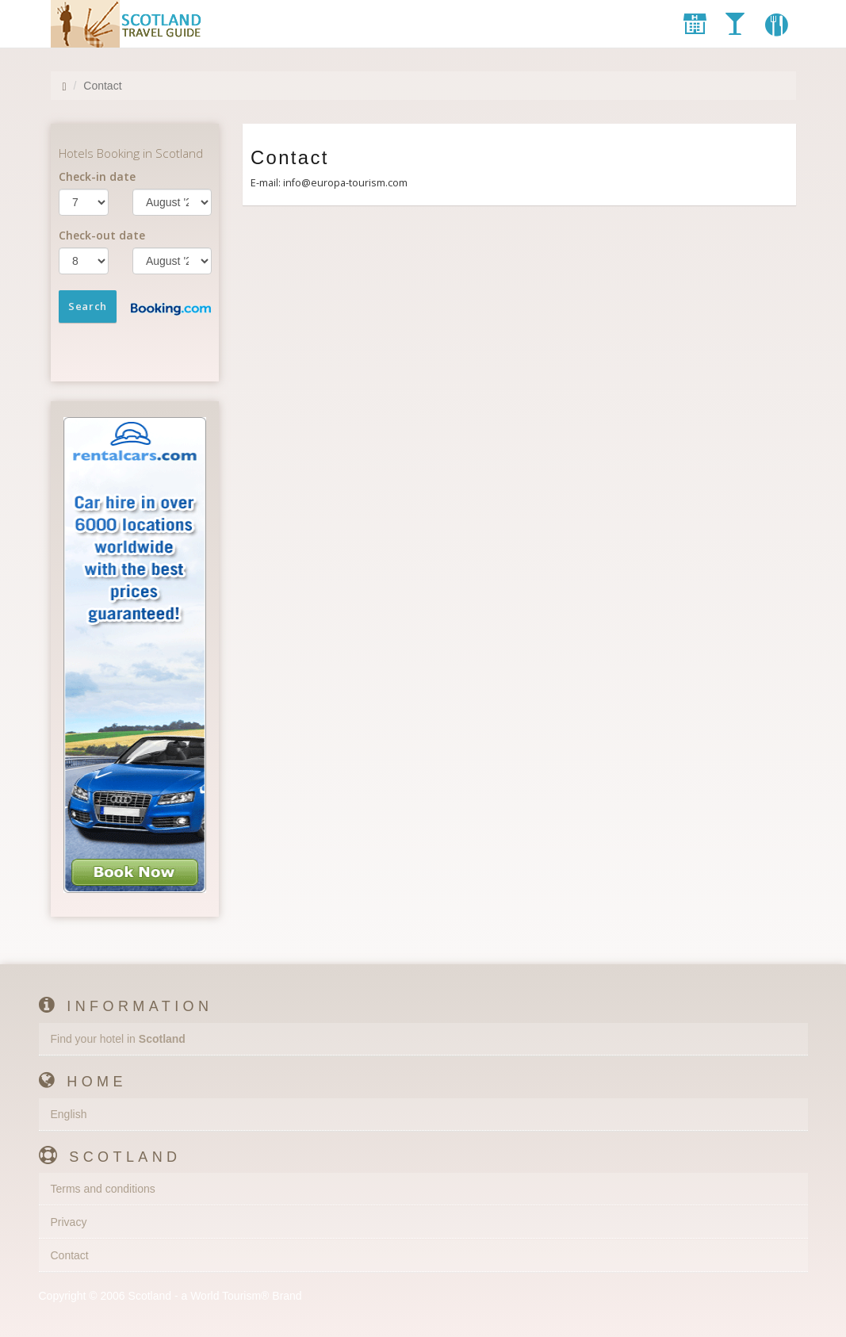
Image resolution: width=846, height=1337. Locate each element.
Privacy (69, 1222)
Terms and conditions (103, 1188)
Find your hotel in (118, 1038)
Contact (70, 1255)
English (69, 1114)
